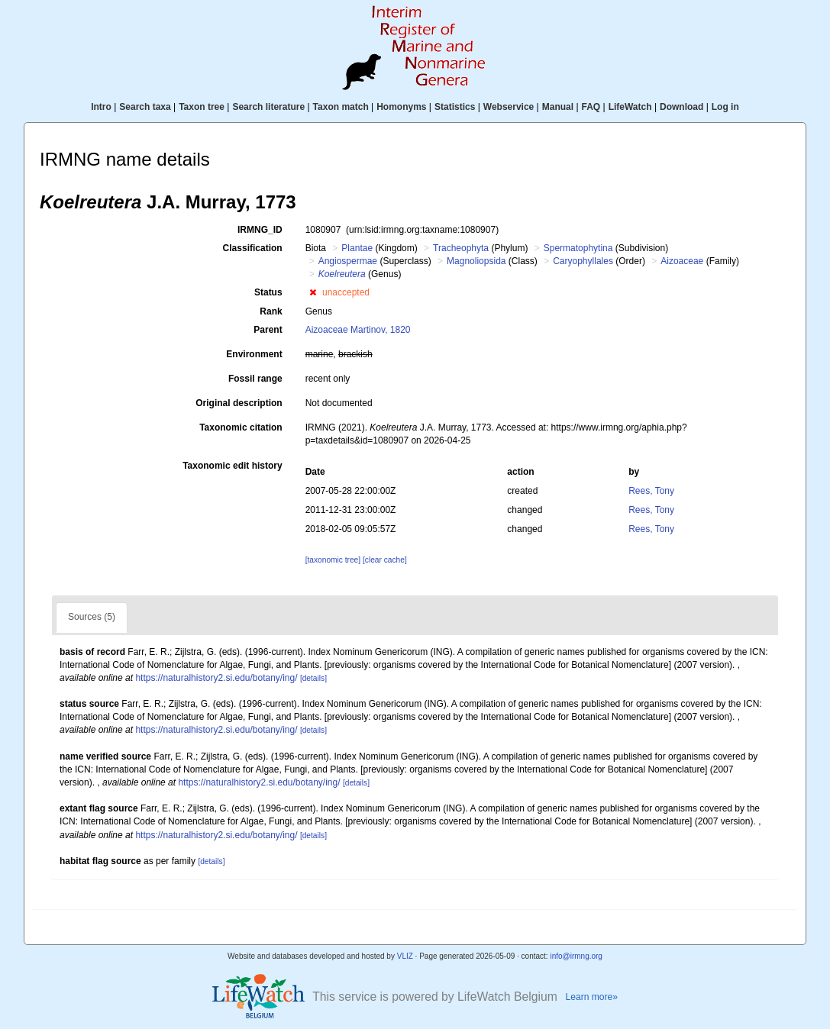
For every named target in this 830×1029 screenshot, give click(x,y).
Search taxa (144, 107)
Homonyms (401, 107)
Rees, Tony (651, 490)
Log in (725, 107)
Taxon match (341, 107)
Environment (254, 354)
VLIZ (405, 956)
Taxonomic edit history (232, 465)
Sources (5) (91, 616)
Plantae (357, 248)
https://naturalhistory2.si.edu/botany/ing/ (216, 678)
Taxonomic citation (240, 427)
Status (268, 292)
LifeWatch (630, 107)
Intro (101, 107)
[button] (312, 292)
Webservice (508, 107)
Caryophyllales (583, 261)
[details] (313, 678)
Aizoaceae (681, 261)
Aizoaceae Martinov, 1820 (358, 329)
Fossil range (255, 378)
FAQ (591, 107)
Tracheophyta (461, 248)
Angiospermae (347, 261)
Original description (238, 403)
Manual (557, 107)
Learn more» (591, 997)
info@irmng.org (576, 956)
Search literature (268, 107)
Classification (253, 248)
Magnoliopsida (476, 261)
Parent (268, 329)
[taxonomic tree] (332, 560)
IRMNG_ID (260, 229)
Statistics (454, 107)
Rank (271, 311)
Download (681, 107)
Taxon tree (201, 107)
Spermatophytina (578, 248)
